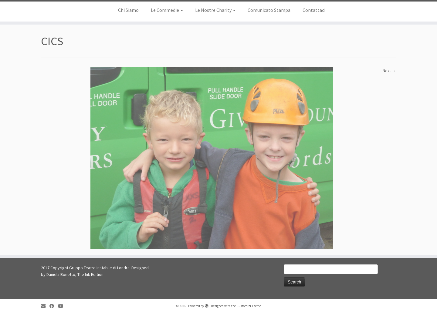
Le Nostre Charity (215, 10)
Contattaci (314, 10)
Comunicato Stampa (269, 10)
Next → (389, 70)
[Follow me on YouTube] (62, 306)
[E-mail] (45, 306)
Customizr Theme (248, 306)
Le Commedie (167, 10)
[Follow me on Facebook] (53, 306)
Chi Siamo (128, 10)
